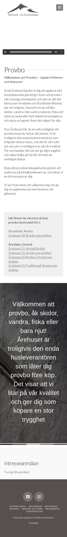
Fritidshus (51, 506)
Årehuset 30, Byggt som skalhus (29, 235)
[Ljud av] (56, 52)
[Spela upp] (5, 52)
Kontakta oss (35, 511)
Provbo (14, 509)
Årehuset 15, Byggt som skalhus (29, 253)
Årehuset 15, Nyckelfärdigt (26, 248)
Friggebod (35, 506)
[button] (59, 7)
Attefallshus (17, 506)
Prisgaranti (53, 509)
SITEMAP (33, 523)
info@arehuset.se (33, 172)
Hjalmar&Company (44, 517)
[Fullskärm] (61, 52)
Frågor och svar (32, 509)
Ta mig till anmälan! (17, 472)
